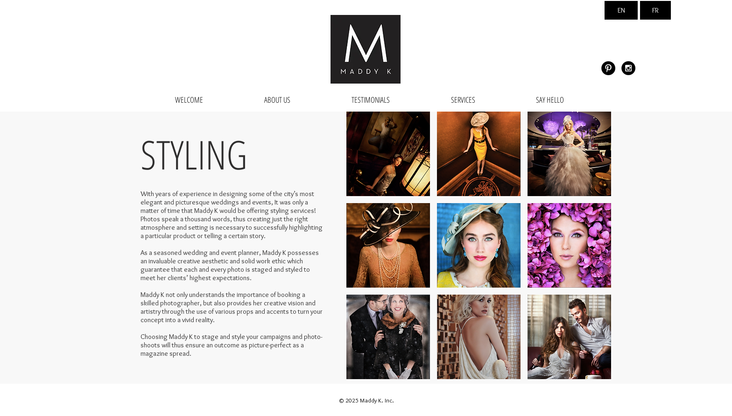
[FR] (655, 10)
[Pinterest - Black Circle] (608, 68)
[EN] (621, 10)
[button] (388, 154)
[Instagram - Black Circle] (628, 68)
